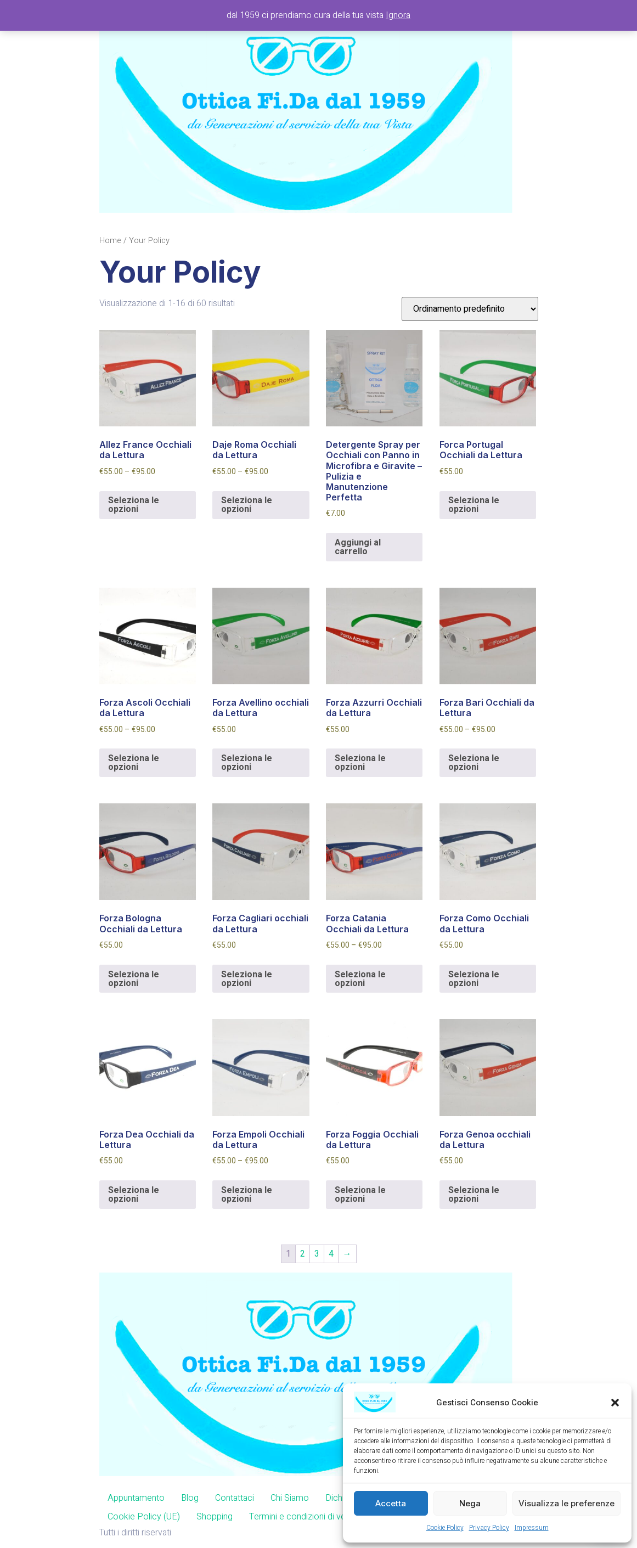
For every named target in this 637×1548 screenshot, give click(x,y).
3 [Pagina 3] (316, 1253)
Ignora (398, 15)
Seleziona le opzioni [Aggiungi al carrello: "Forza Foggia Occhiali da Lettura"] (360, 1195)
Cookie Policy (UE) (144, 1516)
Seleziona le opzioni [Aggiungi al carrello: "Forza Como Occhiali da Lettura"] (473, 979)
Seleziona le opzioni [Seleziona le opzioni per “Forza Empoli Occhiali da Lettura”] (246, 1195)
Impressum (532, 1528)
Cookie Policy (445, 1528)
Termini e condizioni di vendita (306, 1516)
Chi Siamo (289, 1498)
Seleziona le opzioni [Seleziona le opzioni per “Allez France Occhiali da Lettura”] (133, 505)
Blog (190, 1498)
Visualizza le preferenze (566, 1503)
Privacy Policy (489, 1528)
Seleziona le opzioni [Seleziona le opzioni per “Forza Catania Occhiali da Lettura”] (360, 979)
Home (110, 240)
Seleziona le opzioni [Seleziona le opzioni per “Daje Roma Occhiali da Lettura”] (246, 505)
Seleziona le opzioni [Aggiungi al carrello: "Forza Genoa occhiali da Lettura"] (473, 1195)
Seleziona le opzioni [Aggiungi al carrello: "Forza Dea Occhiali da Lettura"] (133, 1195)
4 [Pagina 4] (331, 1253)
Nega (470, 1503)
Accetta (390, 1503)
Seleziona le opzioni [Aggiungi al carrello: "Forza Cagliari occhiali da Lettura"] (246, 979)
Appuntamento (136, 1498)
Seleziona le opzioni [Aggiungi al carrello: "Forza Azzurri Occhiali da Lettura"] (360, 763)
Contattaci (234, 1498)
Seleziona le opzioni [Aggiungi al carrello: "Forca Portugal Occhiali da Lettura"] (473, 505)
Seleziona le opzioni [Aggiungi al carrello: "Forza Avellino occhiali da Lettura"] (246, 763)
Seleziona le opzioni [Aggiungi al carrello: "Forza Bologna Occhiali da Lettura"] (133, 979)
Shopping (214, 1516)
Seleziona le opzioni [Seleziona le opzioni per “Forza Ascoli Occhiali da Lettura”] (133, 763)
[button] (615, 1402)
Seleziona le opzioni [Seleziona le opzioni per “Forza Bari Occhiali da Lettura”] (473, 763)
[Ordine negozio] (470, 309)
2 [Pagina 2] (302, 1253)
